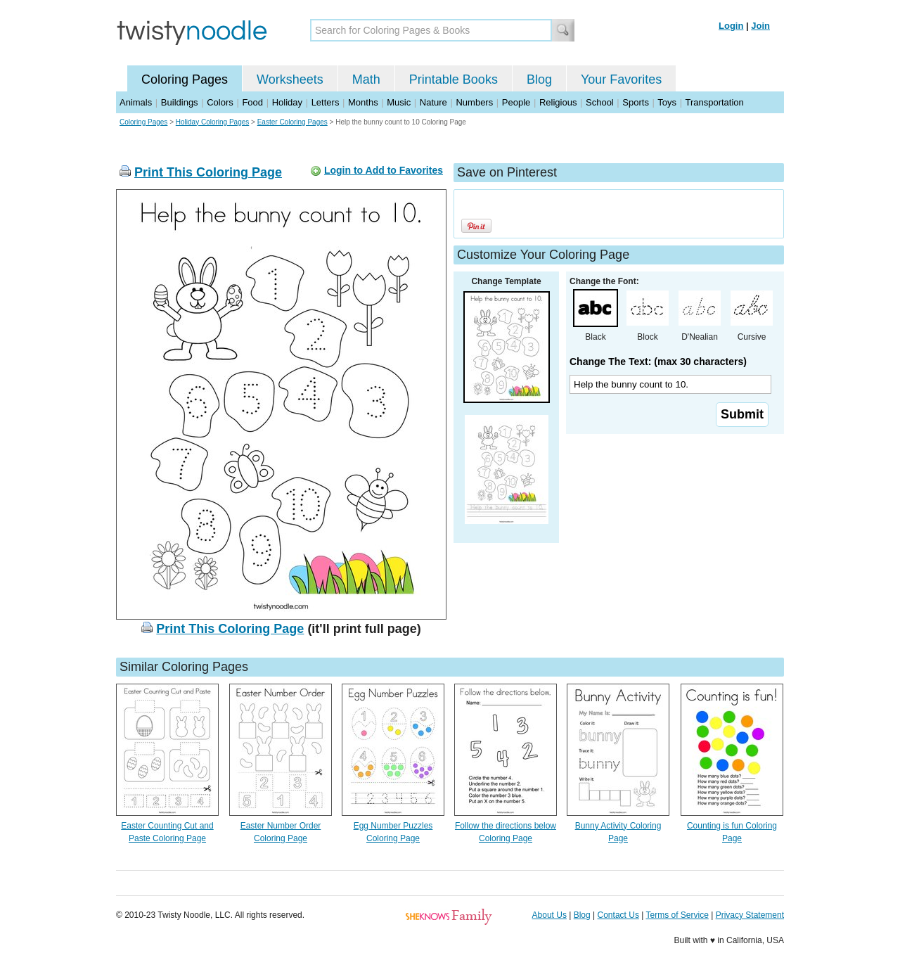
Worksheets (290, 79)
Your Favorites (621, 79)
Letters (325, 102)
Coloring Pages (184, 79)
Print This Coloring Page (208, 172)
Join (760, 25)
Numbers (474, 102)
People (516, 102)
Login (731, 25)
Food (252, 102)
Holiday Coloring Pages (213, 122)
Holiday (287, 102)
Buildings (179, 102)
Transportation (714, 102)
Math (366, 79)
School (600, 102)
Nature (433, 102)
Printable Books (453, 79)
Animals (136, 102)
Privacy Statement (750, 915)
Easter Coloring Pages (292, 122)
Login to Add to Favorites (383, 170)
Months (363, 102)
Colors (220, 102)
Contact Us (618, 915)
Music (399, 102)
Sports (635, 102)
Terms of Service (676, 915)
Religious (558, 102)
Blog (539, 79)
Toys (666, 102)
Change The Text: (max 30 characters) (658, 361)
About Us (549, 915)
